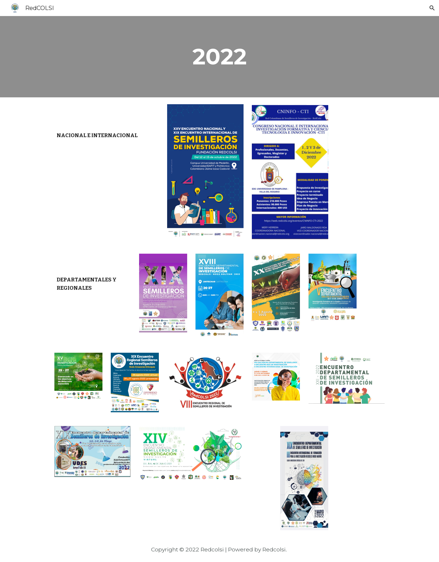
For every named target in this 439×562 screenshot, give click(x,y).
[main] (219, 56)
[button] (432, 8)
